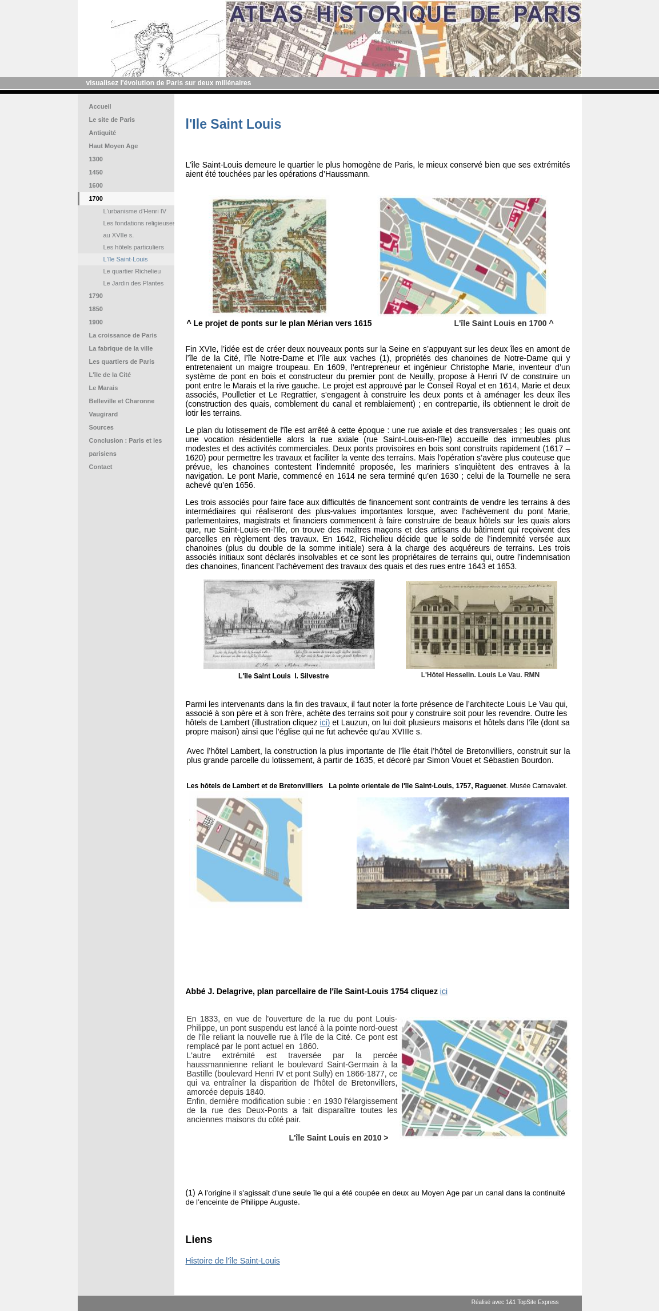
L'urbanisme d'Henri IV (135, 211)
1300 (96, 159)
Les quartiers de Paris (122, 361)
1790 (96, 295)
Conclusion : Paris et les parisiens (125, 447)
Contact (101, 466)
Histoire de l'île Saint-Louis (233, 1260)
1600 (96, 185)
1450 (96, 172)
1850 (96, 308)
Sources (101, 427)
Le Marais (103, 387)
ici (444, 991)
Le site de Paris (112, 119)
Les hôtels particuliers (133, 247)
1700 (96, 198)
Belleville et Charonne (122, 401)
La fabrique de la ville (121, 348)
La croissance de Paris (123, 335)
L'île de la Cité (110, 374)
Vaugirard (103, 414)
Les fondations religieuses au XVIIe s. (139, 229)
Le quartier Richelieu (132, 271)
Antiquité (103, 132)
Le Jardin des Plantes (133, 283)
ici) (325, 722)
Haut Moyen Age (113, 145)
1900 (96, 322)
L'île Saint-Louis (125, 259)
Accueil (100, 106)
